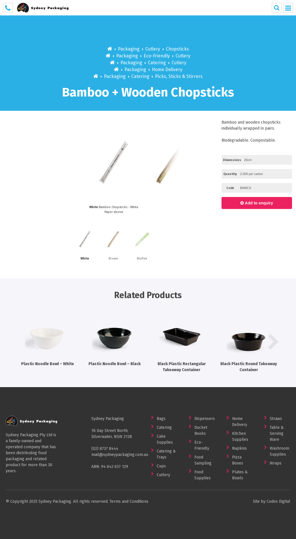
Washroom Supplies (279, 451)
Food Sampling (203, 460)
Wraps (275, 463)
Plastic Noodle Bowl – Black (114, 337)
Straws (276, 418)
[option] (171, 166)
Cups (161, 466)
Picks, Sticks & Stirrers (179, 76)
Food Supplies (202, 475)
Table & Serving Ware (277, 433)
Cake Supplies (165, 439)
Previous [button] (22, 167)
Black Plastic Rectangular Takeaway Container (181, 340)
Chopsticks (177, 49)
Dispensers (204, 418)
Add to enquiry (256, 203)
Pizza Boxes (237, 460)
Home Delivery (167, 69)
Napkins (239, 448)
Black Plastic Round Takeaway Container (248, 340)
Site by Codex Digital (271, 501)
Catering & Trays (166, 454)
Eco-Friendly (157, 56)
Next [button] (204, 167)
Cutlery (152, 49)
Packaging (129, 49)
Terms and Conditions (129, 501)
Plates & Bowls (240, 475)
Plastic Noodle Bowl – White (47, 337)
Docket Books (200, 430)
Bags (161, 418)
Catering (157, 62)
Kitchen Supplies (240, 436)
